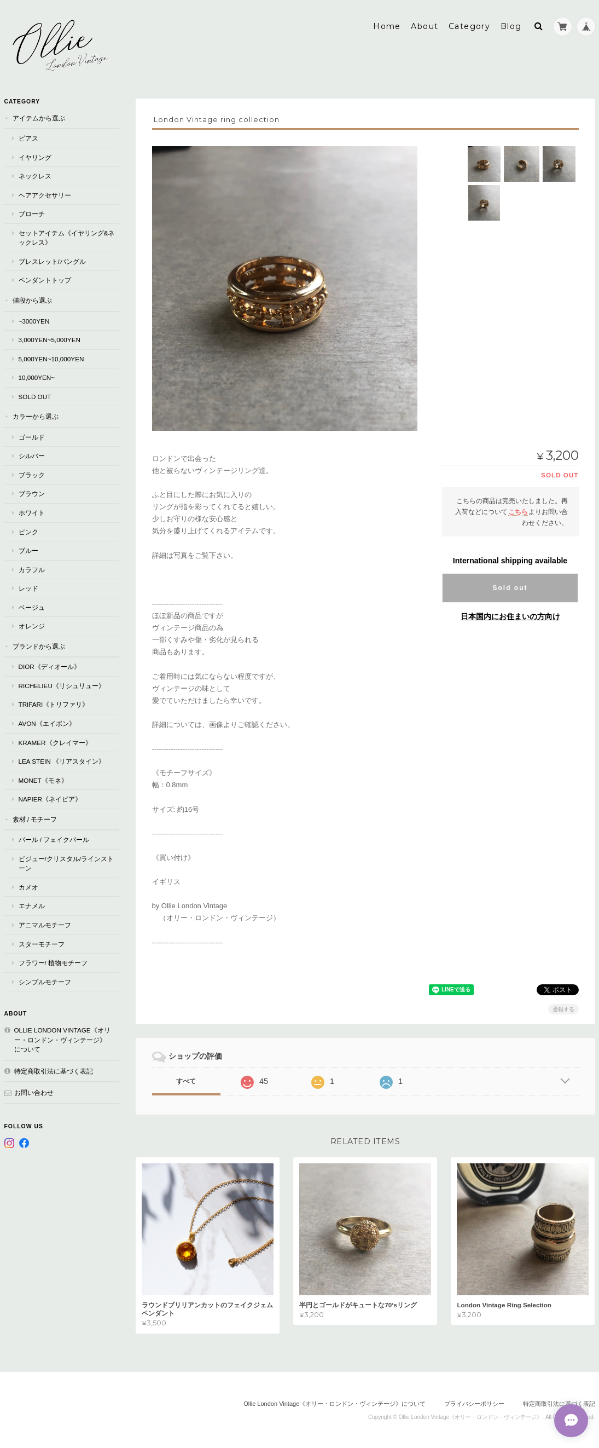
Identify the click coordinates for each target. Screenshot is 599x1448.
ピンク (28, 531)
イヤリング (35, 156)
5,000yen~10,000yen (51, 358)
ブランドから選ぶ (39, 645)
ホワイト (32, 512)
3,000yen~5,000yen (49, 339)
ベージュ (32, 606)
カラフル (32, 569)
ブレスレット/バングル (52, 260)
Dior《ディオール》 (49, 666)
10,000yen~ (37, 376)
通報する (563, 1009)
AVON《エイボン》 (47, 722)
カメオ (28, 886)
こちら (518, 511)
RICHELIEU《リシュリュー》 (62, 685)
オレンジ (32, 625)
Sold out (510, 587)
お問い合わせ (34, 1091)
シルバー (32, 455)
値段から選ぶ (32, 299)
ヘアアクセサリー (45, 194)
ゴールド (32, 436)
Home (387, 26)
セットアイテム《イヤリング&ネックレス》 (67, 237)
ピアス (28, 137)
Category (469, 26)
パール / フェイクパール (54, 839)
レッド (28, 587)
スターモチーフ (42, 943)
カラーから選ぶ (36, 415)
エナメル (32, 905)
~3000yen (34, 320)
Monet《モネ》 (43, 779)
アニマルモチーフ (45, 924)
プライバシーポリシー (474, 1403)
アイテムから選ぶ (39, 117)
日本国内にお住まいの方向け (510, 615)
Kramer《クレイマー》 (55, 742)
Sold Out (35, 396)
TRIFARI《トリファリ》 (54, 703)
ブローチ (32, 213)
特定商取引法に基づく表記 (53, 1070)
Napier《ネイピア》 (50, 798)
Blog (511, 26)
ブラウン (32, 493)
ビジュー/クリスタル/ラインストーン (66, 863)
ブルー (28, 549)
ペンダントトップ (45, 279)
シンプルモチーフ (45, 981)
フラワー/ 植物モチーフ (53, 962)
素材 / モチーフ (35, 818)
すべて (186, 1080)
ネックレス (35, 175)
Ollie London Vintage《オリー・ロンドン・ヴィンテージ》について (62, 1039)
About (424, 26)
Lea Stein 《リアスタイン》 (62, 760)
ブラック (32, 474)
